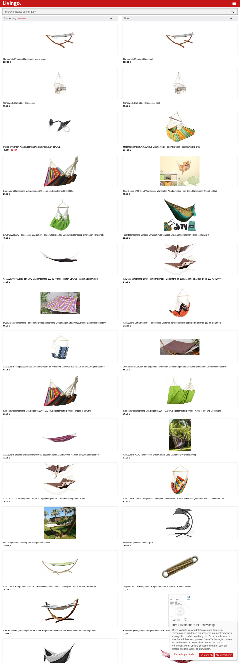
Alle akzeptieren (224, 655)
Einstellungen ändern (185, 654)
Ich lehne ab (206, 655)
